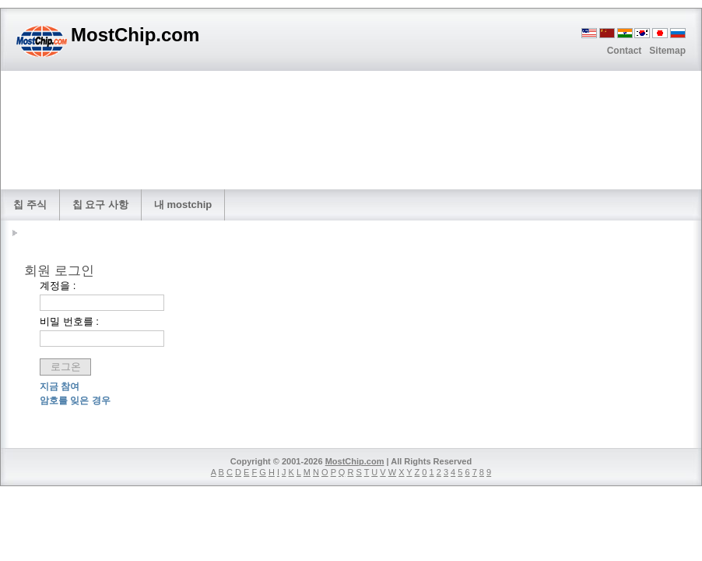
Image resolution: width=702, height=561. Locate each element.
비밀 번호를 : (69, 321)
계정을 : (57, 285)
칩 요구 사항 (100, 204)
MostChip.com (354, 461)
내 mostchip (183, 204)
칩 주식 (30, 204)
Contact (624, 50)
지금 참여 (59, 386)
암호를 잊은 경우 (75, 400)
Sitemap (667, 50)
